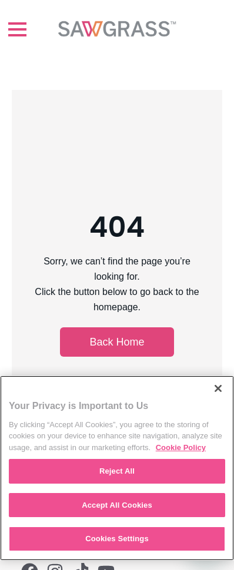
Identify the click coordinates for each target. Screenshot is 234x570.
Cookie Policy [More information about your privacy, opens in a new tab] (181, 447)
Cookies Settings (117, 538)
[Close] (218, 388)
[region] (117, 468)
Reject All (117, 471)
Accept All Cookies (117, 505)
